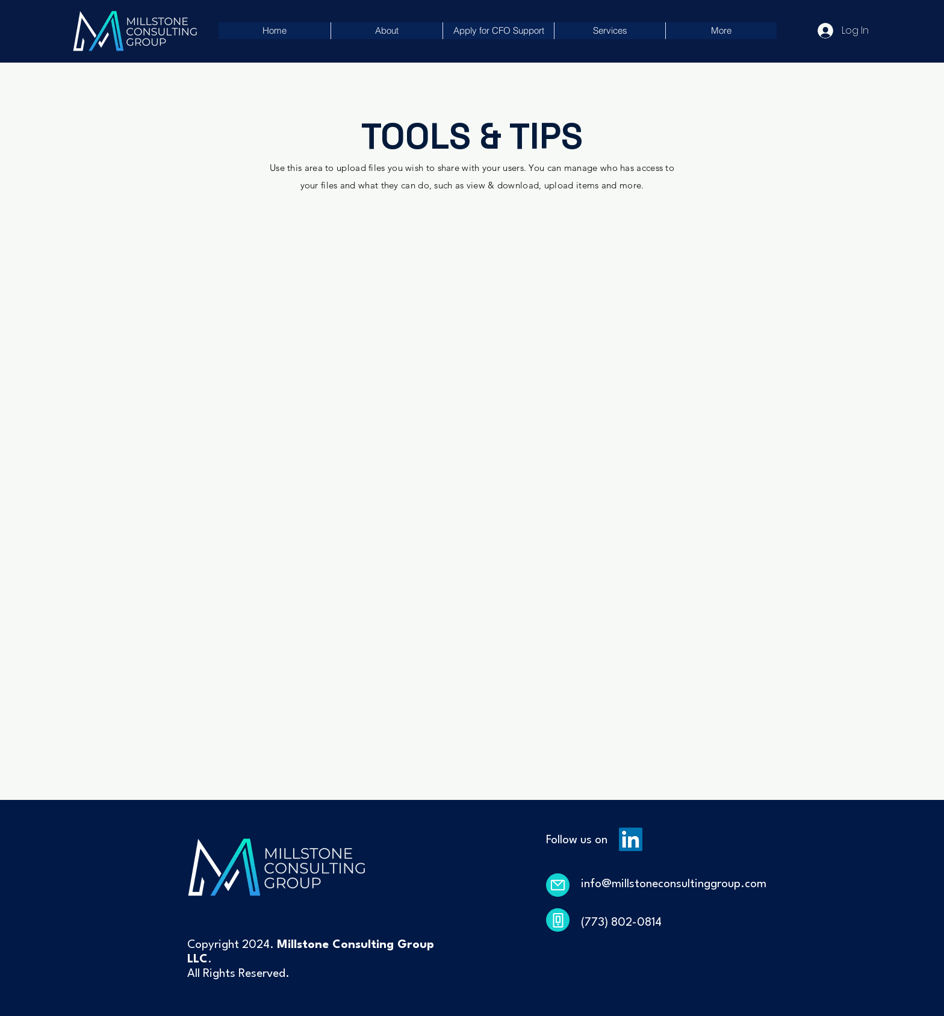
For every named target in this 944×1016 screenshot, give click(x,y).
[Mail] (558, 885)
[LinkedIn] (630, 839)
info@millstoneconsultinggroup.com (673, 884)
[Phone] (558, 920)
